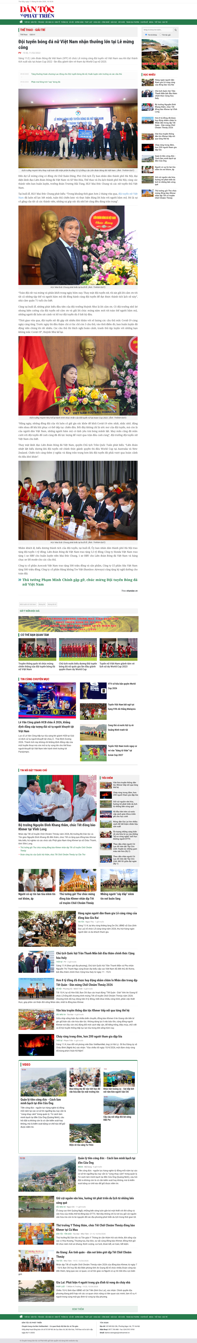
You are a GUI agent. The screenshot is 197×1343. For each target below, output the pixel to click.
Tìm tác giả (166, 35)
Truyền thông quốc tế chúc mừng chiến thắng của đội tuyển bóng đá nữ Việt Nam (36, 666)
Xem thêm (78, 1309)
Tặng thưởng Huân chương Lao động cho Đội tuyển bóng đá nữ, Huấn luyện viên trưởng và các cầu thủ (76, 74)
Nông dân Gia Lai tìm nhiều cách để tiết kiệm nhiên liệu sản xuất (125, 824)
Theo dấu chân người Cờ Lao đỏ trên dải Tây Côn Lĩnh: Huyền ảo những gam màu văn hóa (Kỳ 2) (125, 847)
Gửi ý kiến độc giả (30, 611)
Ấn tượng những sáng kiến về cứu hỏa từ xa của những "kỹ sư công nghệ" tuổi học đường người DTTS (125, 835)
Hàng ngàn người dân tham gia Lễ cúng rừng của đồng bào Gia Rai (165, 82)
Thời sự (27, 22)
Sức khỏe (121, 22)
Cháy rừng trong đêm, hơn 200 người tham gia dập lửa (125, 793)
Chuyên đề (144, 22)
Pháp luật (88, 22)
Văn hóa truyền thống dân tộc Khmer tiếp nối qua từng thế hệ (125, 785)
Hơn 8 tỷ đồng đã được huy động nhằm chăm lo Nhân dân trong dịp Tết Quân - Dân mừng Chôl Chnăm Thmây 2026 (165, 123)
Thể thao (23, 35)
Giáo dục (114, 22)
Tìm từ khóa (152, 35)
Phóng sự (64, 22)
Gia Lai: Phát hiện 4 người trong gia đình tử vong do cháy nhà (93, 1282)
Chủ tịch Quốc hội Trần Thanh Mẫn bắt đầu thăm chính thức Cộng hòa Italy (166, 94)
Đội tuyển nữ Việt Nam (28, 604)
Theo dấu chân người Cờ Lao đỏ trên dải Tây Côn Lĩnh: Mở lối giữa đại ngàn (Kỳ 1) (125, 860)
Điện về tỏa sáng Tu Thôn (81, 1144)
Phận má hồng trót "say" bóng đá (45, 82)
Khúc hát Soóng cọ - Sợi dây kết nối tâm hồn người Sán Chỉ (118, 1090)
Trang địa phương (132, 22)
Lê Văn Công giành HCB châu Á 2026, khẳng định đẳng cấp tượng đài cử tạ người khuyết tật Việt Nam (46, 727)
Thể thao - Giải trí (161, 22)
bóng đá (42, 604)
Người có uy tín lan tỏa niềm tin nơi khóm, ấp (165, 168)
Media (151, 22)
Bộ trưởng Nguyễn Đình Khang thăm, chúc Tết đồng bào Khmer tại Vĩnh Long (166, 108)
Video (26, 1064)
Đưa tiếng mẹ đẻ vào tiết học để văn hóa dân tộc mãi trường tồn (84, 1090)
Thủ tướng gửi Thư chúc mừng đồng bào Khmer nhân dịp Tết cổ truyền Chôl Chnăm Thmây (77, 898)
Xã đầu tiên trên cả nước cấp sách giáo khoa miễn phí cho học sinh (124, 814)
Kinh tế (57, 22)
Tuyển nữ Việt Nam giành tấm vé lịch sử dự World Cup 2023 (117, 665)
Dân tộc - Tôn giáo (37, 22)
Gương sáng (79, 22)
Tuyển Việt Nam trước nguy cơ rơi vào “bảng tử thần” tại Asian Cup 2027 (122, 750)
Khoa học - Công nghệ (101, 22)
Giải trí (32, 35)
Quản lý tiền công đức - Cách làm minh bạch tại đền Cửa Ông (41, 1101)
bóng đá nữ (52, 604)
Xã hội (71, 22)
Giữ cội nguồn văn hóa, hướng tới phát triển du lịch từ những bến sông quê (125, 804)
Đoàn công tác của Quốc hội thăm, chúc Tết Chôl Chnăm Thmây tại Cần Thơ (52, 854)
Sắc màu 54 (49, 22)
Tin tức (81, 922)
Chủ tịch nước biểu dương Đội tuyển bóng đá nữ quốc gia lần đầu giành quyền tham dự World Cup (78, 666)
